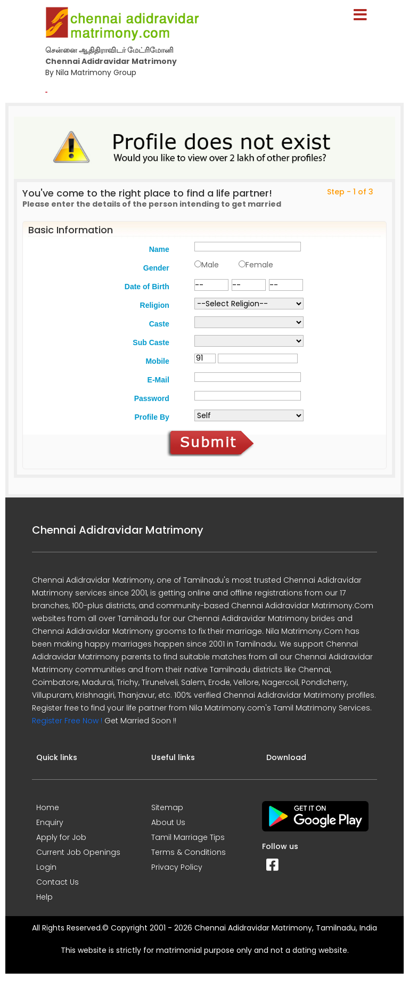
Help (44, 897)
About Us (168, 822)
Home (47, 807)
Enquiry (49, 822)
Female (259, 264)
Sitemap (167, 807)
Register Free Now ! (67, 720)
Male (210, 264)
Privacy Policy (176, 867)
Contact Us (57, 882)
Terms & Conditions (188, 852)
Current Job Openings (78, 852)
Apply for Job (61, 837)
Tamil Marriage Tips (188, 837)
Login (46, 867)
